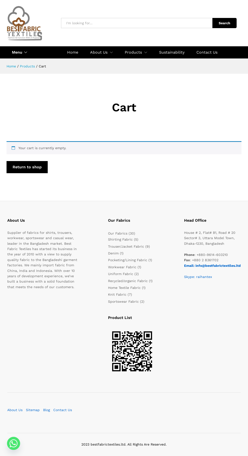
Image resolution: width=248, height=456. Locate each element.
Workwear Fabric (122, 267)
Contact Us (206, 52)
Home (72, 52)
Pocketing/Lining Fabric (127, 260)
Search (224, 23)
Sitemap (33, 410)
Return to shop (27, 167)
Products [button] (133, 52)
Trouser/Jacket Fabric (126, 246)
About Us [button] (99, 52)
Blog (46, 410)
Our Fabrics (117, 233)
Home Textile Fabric (124, 288)
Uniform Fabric (120, 274)
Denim (113, 253)
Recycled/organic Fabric (128, 281)
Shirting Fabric (120, 239)
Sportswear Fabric (123, 301)
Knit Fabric (117, 294)
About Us (15, 410)
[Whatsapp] (13, 443)
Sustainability (172, 52)
